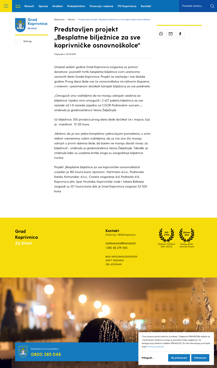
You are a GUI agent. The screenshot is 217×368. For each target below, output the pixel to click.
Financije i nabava (101, 6)
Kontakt (146, 6)
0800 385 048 (46, 354)
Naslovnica (18, 6)
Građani (57, 6)
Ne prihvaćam (179, 357)
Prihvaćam (200, 357)
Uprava (43, 6)
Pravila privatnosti (155, 346)
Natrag (27, 41)
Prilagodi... (148, 357)
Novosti (29, 6)
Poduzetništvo (76, 6)
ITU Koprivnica (127, 6)
